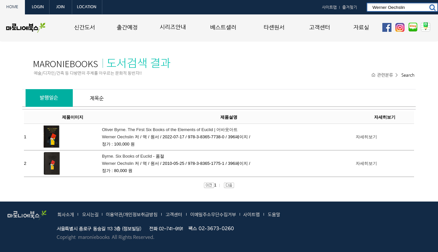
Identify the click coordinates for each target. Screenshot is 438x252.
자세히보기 (366, 136)
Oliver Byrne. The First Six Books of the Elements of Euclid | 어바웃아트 (170, 129)
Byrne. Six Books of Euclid (127, 156)
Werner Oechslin (118, 136)
